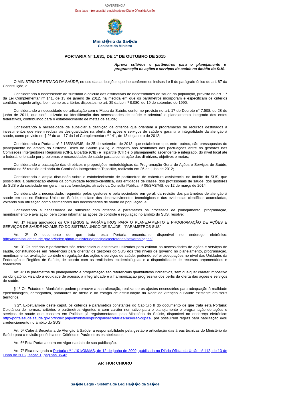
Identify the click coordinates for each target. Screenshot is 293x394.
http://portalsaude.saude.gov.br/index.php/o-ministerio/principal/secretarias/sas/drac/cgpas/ (78, 239)
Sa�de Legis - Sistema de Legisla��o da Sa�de (115, 384)
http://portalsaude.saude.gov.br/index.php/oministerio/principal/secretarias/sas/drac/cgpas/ (77, 318)
